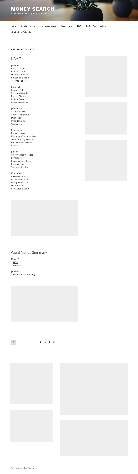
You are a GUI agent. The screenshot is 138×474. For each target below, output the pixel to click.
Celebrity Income (29, 26)
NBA (79, 26)
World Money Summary (29, 252)
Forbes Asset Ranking (96, 26)
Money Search (32, 9)
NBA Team (19, 59)
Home (13, 26)
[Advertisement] (44, 218)
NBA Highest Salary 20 (21, 32)
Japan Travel (66, 26)
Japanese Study (49, 26)
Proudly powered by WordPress (23, 468)
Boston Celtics (18, 68)
